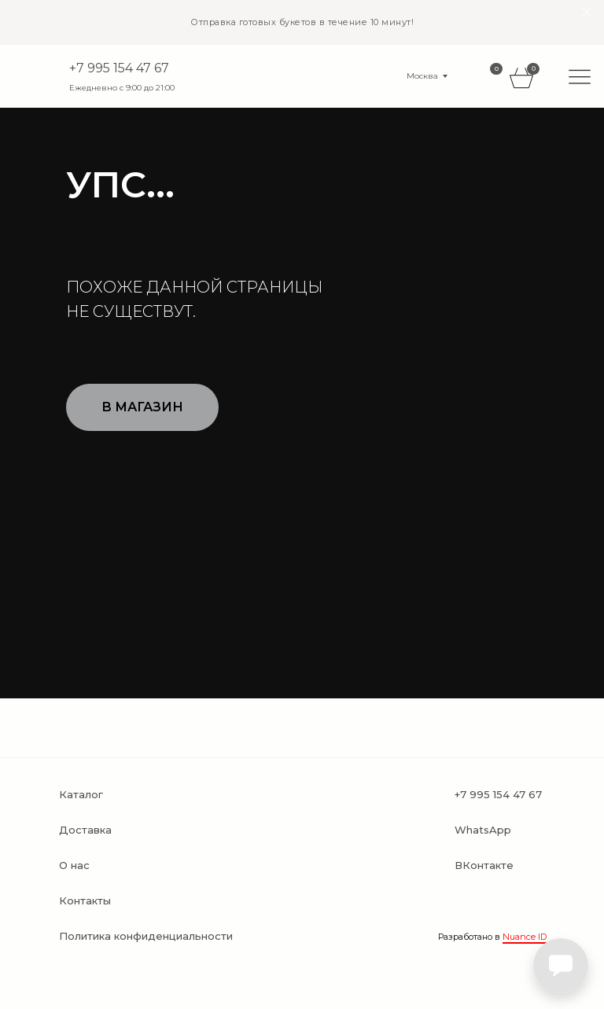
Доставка (85, 829)
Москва (422, 76)
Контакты (85, 900)
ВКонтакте (484, 865)
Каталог (81, 794)
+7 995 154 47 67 (119, 68)
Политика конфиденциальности (146, 936)
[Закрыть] (587, 12)
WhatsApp (483, 829)
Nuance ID (525, 936)
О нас (74, 865)
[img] (579, 76)
